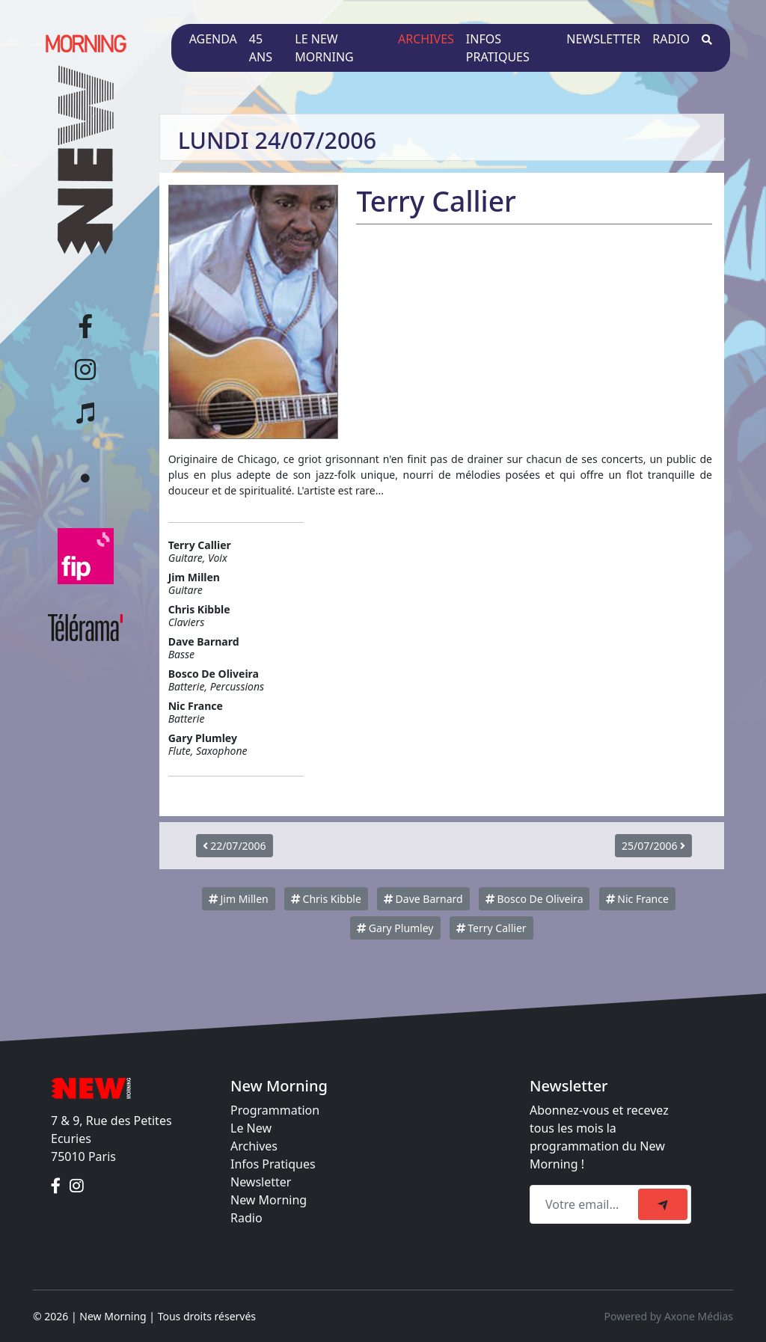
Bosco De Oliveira (534, 899)
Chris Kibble (326, 899)
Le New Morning (324, 48)
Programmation (274, 1110)
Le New (251, 1128)
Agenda (213, 39)
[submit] (662, 1204)
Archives (426, 39)
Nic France (637, 899)
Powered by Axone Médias (668, 1316)
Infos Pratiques (273, 1164)
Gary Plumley (395, 928)
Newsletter (603, 39)
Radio (671, 39)
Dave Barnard (423, 899)
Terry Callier (491, 928)
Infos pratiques (498, 48)
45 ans (260, 48)
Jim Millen (239, 899)
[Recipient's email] (586, 1204)
